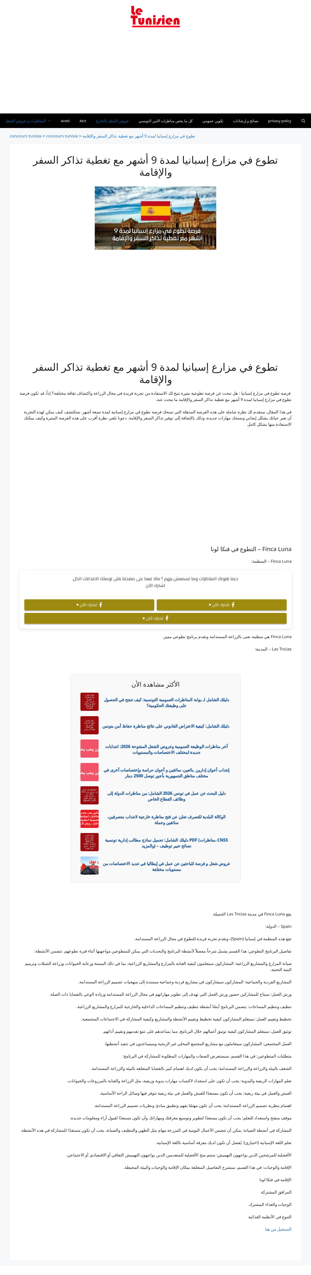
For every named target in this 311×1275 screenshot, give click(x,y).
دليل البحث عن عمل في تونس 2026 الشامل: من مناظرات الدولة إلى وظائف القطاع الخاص (166, 796)
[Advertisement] (155, 73)
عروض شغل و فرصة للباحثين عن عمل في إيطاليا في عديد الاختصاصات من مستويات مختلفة (166, 866)
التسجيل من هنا (278, 1229)
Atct (82, 120)
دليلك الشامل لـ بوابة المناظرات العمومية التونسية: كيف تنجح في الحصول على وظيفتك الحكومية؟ (166, 702)
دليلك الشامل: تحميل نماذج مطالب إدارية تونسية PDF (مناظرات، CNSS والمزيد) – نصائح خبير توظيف (166, 843)
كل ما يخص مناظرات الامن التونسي (166, 120)
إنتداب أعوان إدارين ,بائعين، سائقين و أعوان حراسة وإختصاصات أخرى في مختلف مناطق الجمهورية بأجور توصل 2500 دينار (166, 772)
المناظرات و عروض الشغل (30, 120)
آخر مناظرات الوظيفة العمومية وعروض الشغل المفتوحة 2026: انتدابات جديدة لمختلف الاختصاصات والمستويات (166, 749)
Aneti (65, 120)
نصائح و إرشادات (246, 120)
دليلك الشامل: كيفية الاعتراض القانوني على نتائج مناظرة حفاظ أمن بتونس (165, 726)
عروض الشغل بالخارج (112, 120)
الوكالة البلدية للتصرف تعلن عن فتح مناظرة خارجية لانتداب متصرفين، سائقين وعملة (166, 819)
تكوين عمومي (212, 120)
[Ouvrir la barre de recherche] (303, 120)
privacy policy (279, 120)
